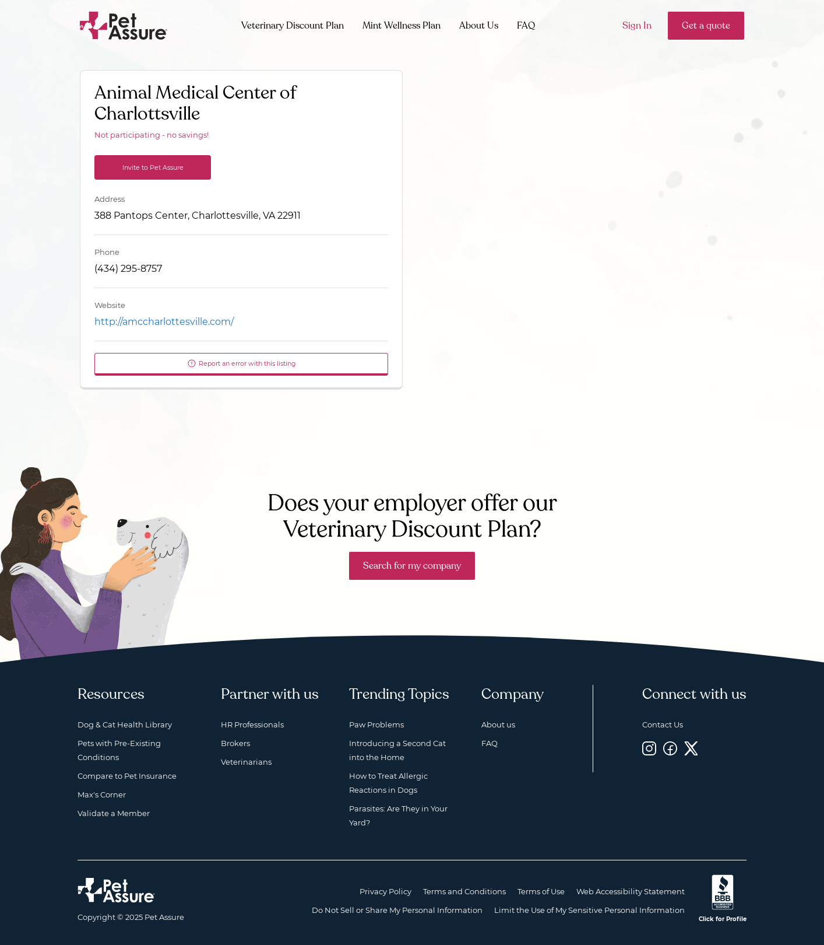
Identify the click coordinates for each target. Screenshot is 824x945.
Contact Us (662, 724)
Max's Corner (102, 794)
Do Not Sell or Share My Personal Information (397, 910)
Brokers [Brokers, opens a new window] (235, 743)
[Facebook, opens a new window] (670, 748)
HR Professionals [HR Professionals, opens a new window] (252, 724)
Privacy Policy (385, 891)
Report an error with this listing (241, 363)
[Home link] (116, 890)
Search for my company (412, 565)
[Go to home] (124, 24)
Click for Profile (722, 919)
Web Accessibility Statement (630, 891)
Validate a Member (114, 813)
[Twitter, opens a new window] (691, 748)
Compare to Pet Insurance (127, 775)
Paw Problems (376, 724)
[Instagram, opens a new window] (649, 748)
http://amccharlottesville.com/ (164, 321)
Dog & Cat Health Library (125, 724)
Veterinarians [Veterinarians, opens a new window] (246, 761)
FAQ (526, 25)
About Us (478, 25)
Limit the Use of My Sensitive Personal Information (589, 910)
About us (498, 724)
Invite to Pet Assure (153, 167)
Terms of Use (541, 891)
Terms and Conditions (464, 891)
